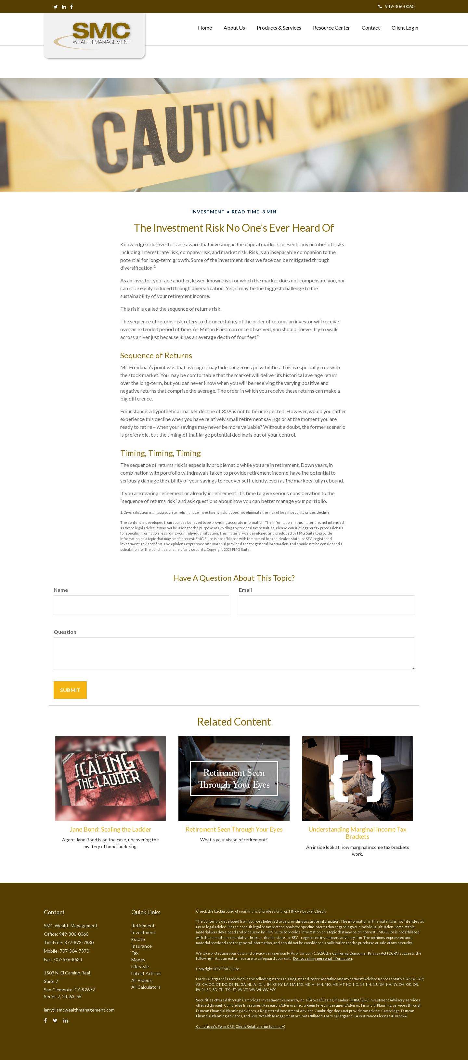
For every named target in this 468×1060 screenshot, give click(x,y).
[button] (234, 27)
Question (65, 632)
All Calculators (146, 987)
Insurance (141, 946)
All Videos (141, 980)
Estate (138, 939)
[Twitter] (56, 6)
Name (61, 590)
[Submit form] (70, 690)
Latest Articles (146, 973)
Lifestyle (140, 966)
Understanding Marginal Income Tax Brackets (357, 833)
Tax (134, 953)
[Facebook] (71, 6)
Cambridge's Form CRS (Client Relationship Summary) (240, 1026)
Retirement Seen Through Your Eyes (234, 829)
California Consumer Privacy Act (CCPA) (365, 953)
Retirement (143, 925)
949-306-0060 (396, 6)
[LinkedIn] (64, 6)
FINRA (354, 1000)
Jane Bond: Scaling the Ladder (110, 829)
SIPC (365, 1000)
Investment (143, 932)
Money (138, 959)
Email (245, 590)
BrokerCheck (313, 911)
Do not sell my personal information (322, 958)
